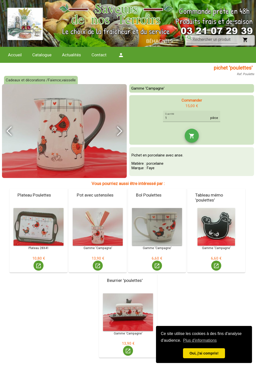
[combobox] (215, 39)
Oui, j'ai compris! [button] (204, 353)
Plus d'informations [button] (200, 340)
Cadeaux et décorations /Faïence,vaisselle (41, 80)
